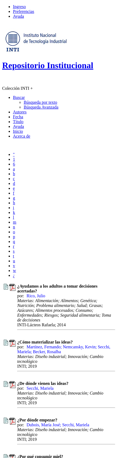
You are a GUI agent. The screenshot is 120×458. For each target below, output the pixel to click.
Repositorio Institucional (47, 65)
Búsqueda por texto (40, 102)
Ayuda (18, 16)
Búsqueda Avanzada (41, 107)
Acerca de (21, 136)
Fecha (18, 116)
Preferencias (23, 11)
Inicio (18, 131)
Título (18, 121)
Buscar (19, 97)
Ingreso (19, 6)
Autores (20, 112)
